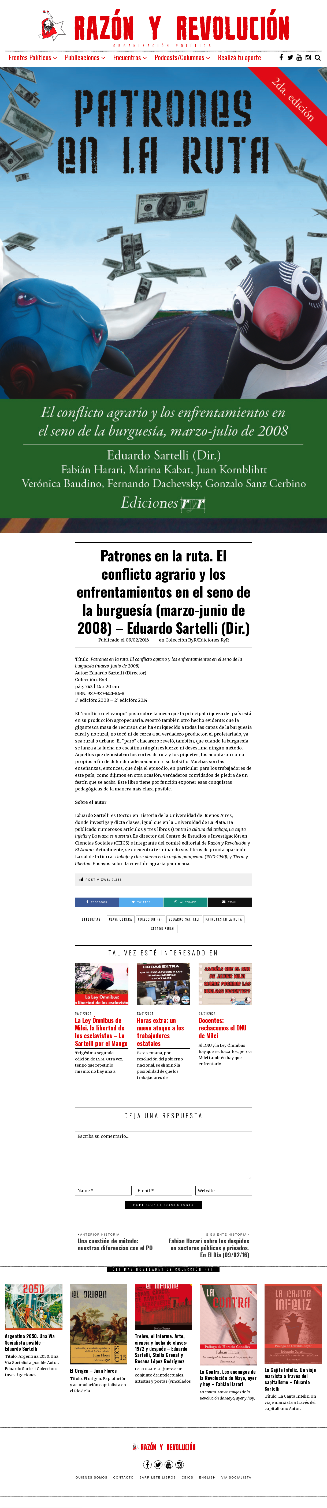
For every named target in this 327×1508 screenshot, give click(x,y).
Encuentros (127, 57)
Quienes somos (92, 1479)
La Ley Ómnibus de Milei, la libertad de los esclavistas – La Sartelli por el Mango (101, 1035)
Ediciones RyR (213, 640)
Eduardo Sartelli (184, 919)
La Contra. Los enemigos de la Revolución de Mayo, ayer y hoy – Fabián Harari (228, 1379)
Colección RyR (180, 640)
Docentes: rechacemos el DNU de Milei (219, 1027)
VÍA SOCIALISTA (236, 1479)
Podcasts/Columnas (179, 57)
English (207, 1479)
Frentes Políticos (30, 57)
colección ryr (150, 919)
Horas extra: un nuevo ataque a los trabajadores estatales (163, 1031)
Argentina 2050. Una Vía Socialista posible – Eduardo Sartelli (30, 1344)
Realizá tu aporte (239, 57)
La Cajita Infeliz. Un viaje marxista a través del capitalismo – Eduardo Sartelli (290, 1380)
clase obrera (120, 919)
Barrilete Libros (157, 1479)
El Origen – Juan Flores (93, 1372)
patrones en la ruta (224, 919)
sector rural (163, 928)
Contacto (123, 1479)
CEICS (188, 1479)
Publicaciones (82, 57)
